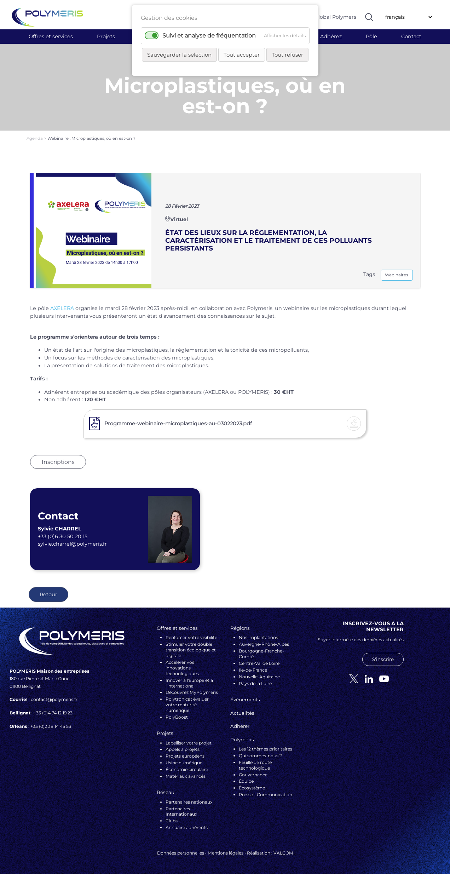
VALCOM (283, 853)
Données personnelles (180, 853)
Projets (106, 36)
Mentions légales (225, 853)
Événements (245, 699)
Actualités (242, 713)
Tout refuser (287, 54)
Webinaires (396, 274)
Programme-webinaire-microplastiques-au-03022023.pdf (178, 423)
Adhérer (239, 726)
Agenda (35, 138)
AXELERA (62, 308)
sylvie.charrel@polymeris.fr (72, 544)
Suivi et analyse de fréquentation (209, 35)
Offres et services (51, 36)
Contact (411, 36)
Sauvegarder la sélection (179, 54)
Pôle (371, 36)
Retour (48, 594)
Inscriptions (58, 462)
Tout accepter (242, 54)
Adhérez (331, 36)
